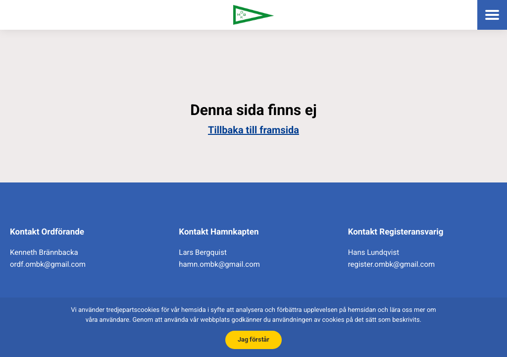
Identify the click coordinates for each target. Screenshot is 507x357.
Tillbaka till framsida (253, 130)
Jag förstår (253, 339)
